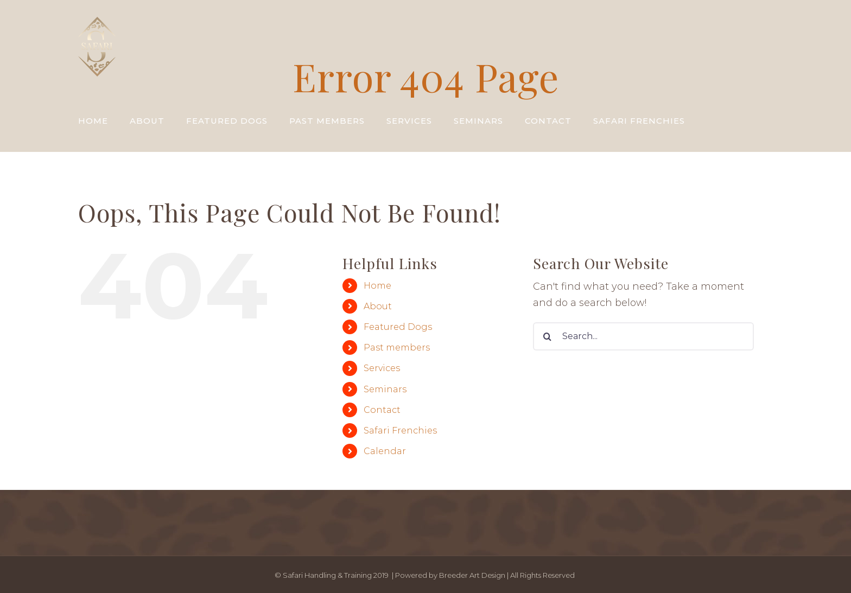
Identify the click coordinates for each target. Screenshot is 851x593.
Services (382, 368)
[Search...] (643, 336)
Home (377, 285)
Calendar (385, 451)
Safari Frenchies (400, 430)
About (378, 306)
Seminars (385, 389)
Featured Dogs (398, 327)
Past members (397, 347)
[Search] (547, 336)
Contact (382, 410)
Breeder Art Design (472, 575)
